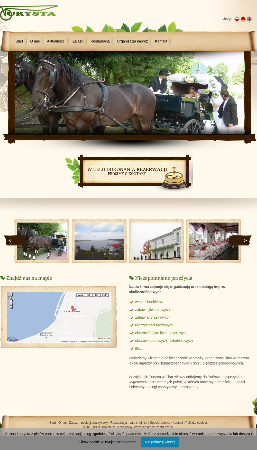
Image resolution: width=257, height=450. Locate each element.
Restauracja (100, 41)
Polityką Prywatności (125, 434)
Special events (160, 422)
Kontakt (161, 41)
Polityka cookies (197, 422)
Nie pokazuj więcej (160, 442)
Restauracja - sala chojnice (129, 422)
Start (19, 41)
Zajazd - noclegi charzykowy (88, 422)
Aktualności (56, 41)
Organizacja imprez (132, 41)
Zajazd (77, 41)
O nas (35, 41)
